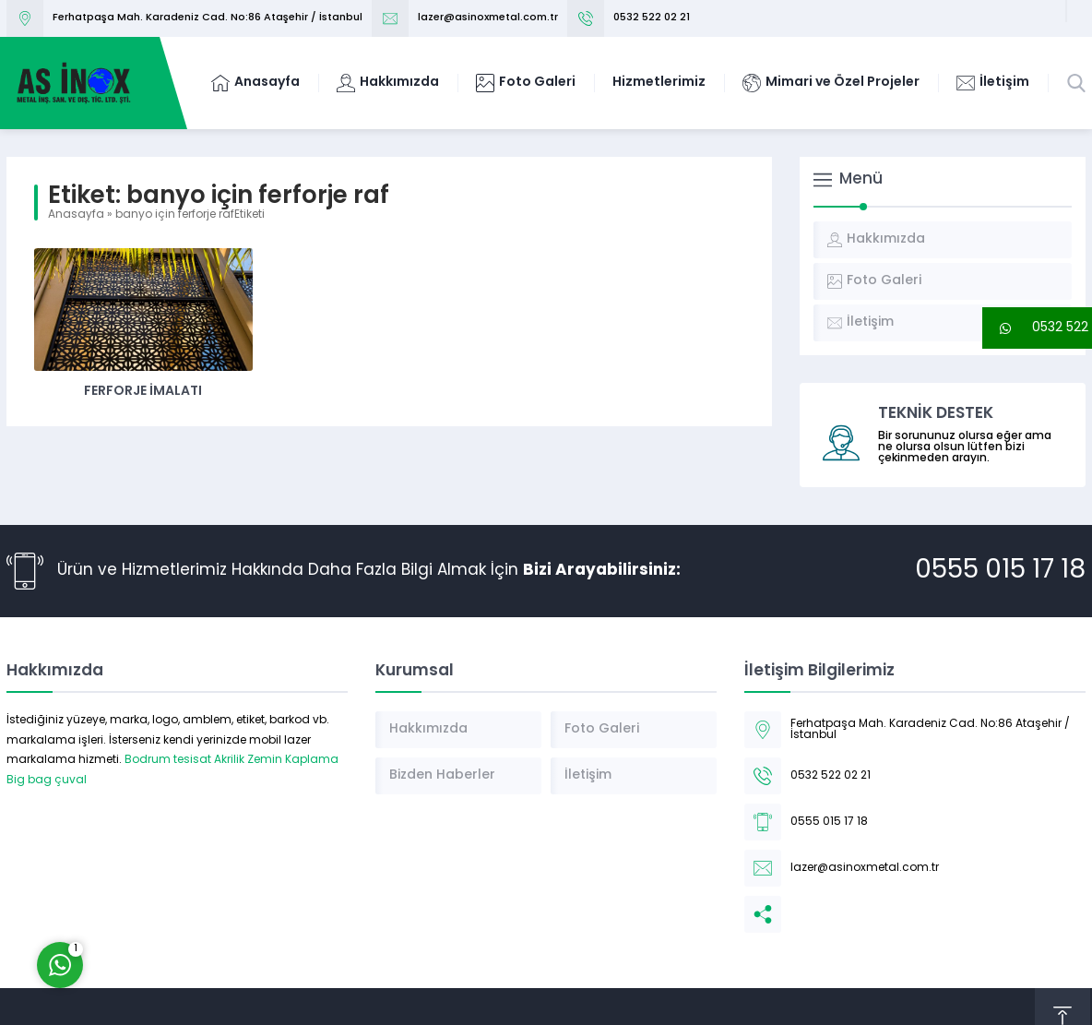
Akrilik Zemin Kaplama (276, 760)
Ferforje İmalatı (143, 392)
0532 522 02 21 (651, 18)
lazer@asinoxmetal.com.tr (488, 18)
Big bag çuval (46, 780)
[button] (1037, 328)
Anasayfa (76, 214)
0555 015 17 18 (1000, 571)
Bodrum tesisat (168, 760)
